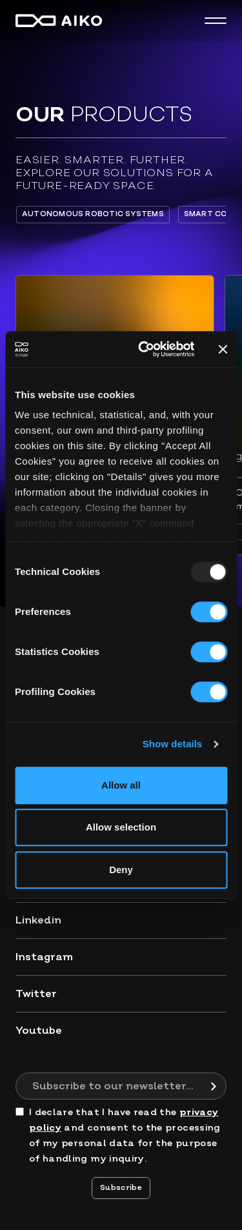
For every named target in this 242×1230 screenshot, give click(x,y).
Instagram (44, 957)
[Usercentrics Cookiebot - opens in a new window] (144, 349)
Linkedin (38, 920)
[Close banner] (222, 349)
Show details (173, 743)
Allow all (121, 785)
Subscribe (121, 1188)
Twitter (36, 993)
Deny (121, 869)
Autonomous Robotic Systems (93, 214)
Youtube (38, 1030)
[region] (121, 214)
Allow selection (121, 827)
